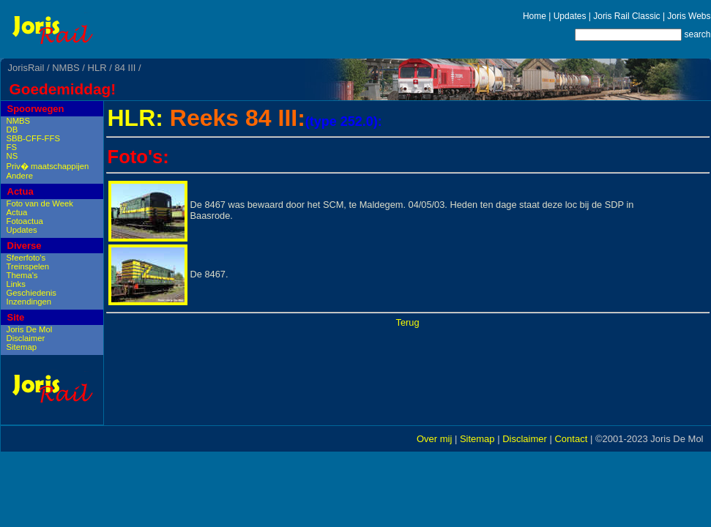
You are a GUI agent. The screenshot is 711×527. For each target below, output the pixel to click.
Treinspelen (28, 266)
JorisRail (26, 67)
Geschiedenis (31, 292)
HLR (97, 67)
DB (12, 129)
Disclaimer (26, 338)
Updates (570, 16)
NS (12, 156)
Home (534, 16)
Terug (407, 322)
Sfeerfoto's (26, 257)
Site (16, 317)
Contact (570, 438)
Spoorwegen (35, 108)
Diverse (24, 245)
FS (12, 147)
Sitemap (22, 347)
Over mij (434, 438)
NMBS (66, 67)
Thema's (22, 275)
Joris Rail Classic (626, 16)
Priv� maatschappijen (48, 166)
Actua (20, 191)
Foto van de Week (40, 203)
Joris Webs (688, 16)
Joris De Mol (30, 329)
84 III (124, 67)
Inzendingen (29, 301)
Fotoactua (25, 221)
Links (16, 284)
